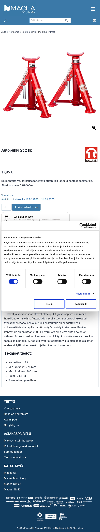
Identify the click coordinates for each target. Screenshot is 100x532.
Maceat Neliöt (12, 489)
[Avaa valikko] (93, 9)
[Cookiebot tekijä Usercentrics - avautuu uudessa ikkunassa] (81, 225)
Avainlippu (10, 419)
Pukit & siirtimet (46, 32)
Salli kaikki (81, 304)
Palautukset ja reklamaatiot (21, 446)
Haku (67, 21)
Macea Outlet (12, 484)
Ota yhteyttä (11, 425)
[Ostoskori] (94, 20)
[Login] (5, 20)
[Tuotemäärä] (6, 207)
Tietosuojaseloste (15, 457)
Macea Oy (10, 472)
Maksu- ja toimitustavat (18, 440)
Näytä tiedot (83, 293)
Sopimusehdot (13, 451)
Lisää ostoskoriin (26, 207)
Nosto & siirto (28, 32)
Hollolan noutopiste (16, 414)
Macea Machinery (15, 478)
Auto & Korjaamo (10, 32)
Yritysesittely (12, 408)
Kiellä (49, 304)
